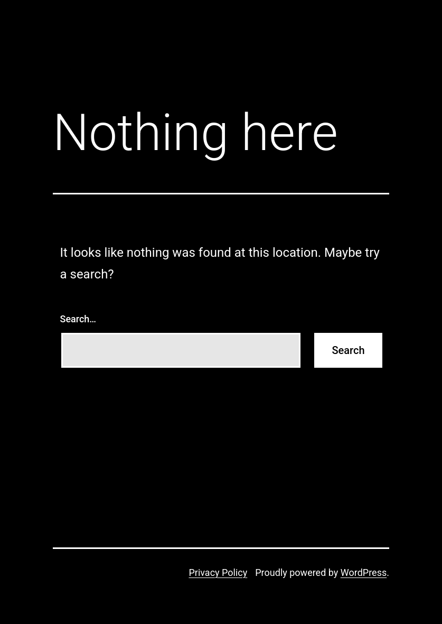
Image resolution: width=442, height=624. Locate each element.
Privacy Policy (218, 572)
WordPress (364, 572)
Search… (78, 318)
